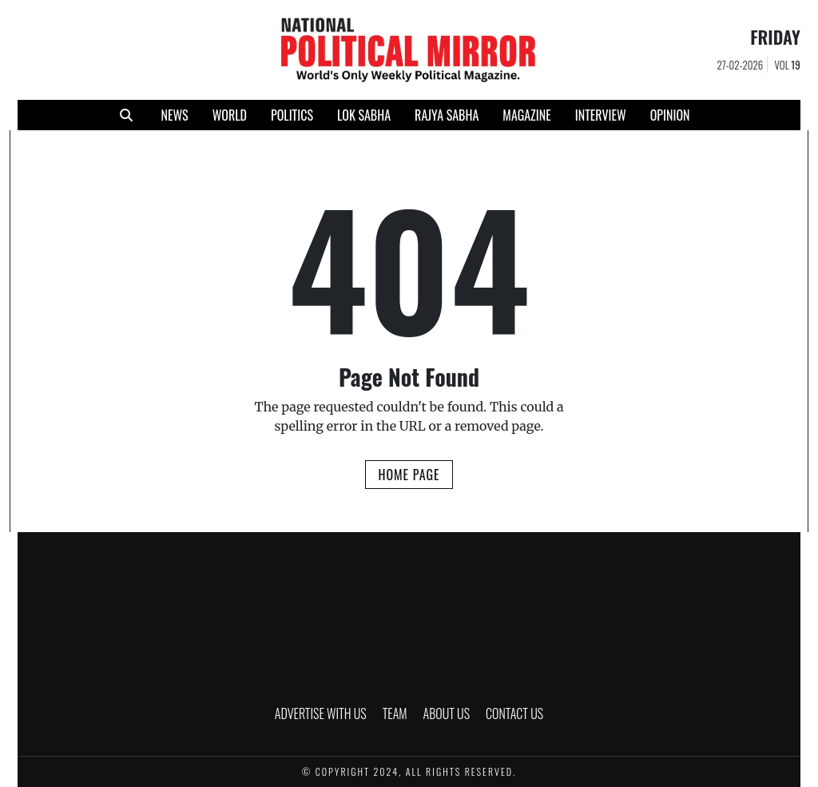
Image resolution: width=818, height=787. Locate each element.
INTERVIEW (600, 115)
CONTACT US (514, 713)
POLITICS (292, 115)
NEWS (174, 115)
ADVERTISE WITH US (321, 713)
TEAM (395, 713)
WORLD (229, 115)
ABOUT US (447, 713)
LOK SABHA (364, 115)
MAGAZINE (526, 115)
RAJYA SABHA (446, 115)
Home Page (408, 474)
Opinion (670, 115)
